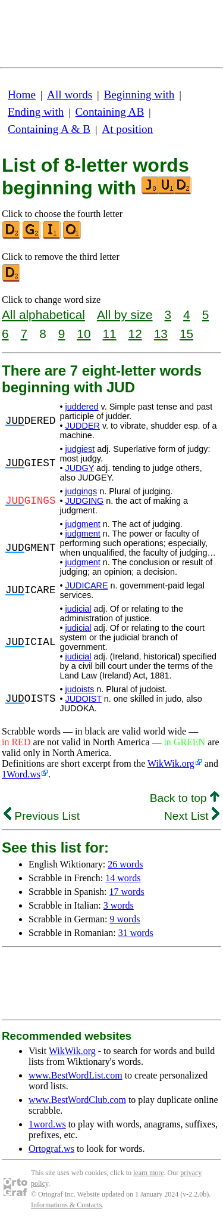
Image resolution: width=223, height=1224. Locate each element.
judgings (81, 491)
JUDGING (84, 501)
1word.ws (47, 1124)
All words (69, 94)
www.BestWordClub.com (77, 1100)
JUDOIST (83, 699)
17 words (127, 892)
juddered (82, 406)
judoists (80, 689)
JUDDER (82, 425)
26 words (125, 864)
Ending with (36, 112)
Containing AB (110, 112)
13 (161, 333)
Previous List (42, 816)
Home (22, 94)
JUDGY (80, 468)
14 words (122, 878)
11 (109, 333)
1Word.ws (21, 774)
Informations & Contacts (66, 1205)
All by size (125, 314)
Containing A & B (49, 129)
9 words (124, 919)
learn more (148, 1173)
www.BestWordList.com (76, 1075)
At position (127, 129)
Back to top (184, 798)
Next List (191, 816)
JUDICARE (86, 585)
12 (135, 333)
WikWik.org (170, 763)
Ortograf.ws (51, 1149)
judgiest (80, 449)
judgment (82, 524)
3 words (118, 905)
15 (186, 333)
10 (83, 333)
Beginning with (139, 94)
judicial (78, 608)
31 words (135, 933)
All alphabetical (43, 314)
